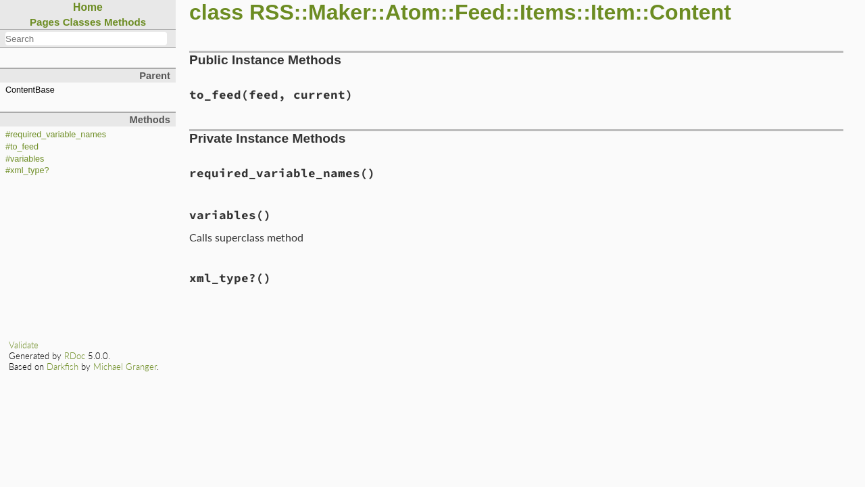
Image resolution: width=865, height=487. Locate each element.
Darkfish (62, 366)
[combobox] (86, 38)
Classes (82, 22)
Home (88, 7)
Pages (45, 22)
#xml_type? (27, 170)
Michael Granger (125, 366)
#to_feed (22, 147)
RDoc (74, 355)
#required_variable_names (55, 134)
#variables (24, 159)
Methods (125, 22)
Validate (24, 345)
